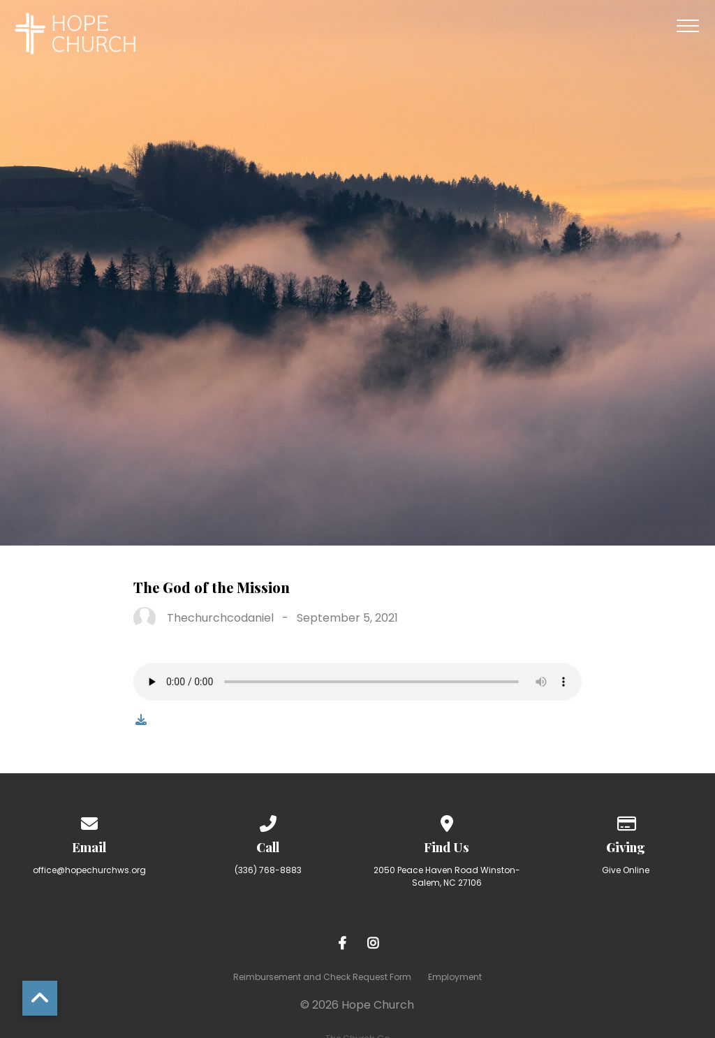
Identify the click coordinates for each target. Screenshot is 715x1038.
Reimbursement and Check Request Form (322, 977)
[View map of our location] (447, 821)
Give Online (625, 870)
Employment (455, 977)
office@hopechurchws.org (89, 870)
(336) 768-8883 (268, 870)
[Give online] (625, 821)
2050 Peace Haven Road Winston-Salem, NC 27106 (447, 876)
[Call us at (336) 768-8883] (268, 821)
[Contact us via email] (89, 821)
